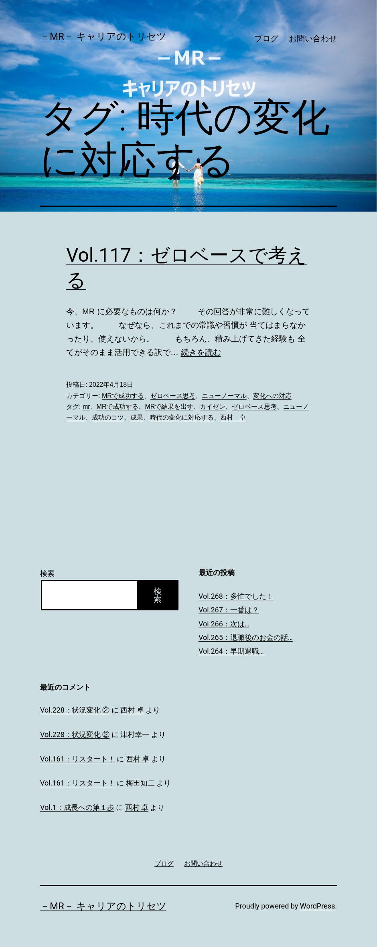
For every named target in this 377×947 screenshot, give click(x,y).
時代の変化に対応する (182, 417)
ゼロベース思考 (172, 395)
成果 (136, 417)
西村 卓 (233, 417)
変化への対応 (272, 395)
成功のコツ (108, 417)
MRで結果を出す (169, 406)
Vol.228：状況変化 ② (74, 710)
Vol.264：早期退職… (231, 651)
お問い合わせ (313, 38)
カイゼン (212, 406)
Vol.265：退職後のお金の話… (246, 637)
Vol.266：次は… (224, 624)
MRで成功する (123, 395)
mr (86, 406)
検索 (47, 573)
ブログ (266, 38)
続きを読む (201, 352)
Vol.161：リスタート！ (77, 759)
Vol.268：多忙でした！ (236, 596)
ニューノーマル (224, 395)
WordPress (317, 906)
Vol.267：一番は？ (229, 610)
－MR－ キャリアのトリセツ (103, 36)
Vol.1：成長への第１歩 (77, 807)
